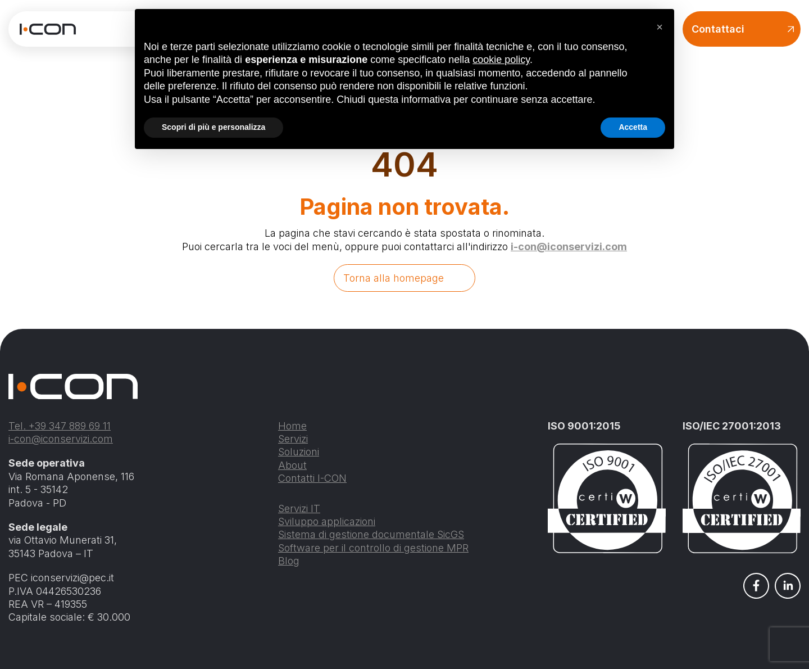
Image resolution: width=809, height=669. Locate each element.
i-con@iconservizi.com (569, 246)
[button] (660, 27)
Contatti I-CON (312, 478)
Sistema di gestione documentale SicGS (371, 534)
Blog (288, 561)
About (292, 465)
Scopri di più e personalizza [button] (213, 127)
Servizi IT (299, 508)
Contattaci (743, 29)
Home (292, 426)
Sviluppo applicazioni (326, 521)
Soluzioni (298, 452)
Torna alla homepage (393, 278)
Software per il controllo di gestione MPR (373, 548)
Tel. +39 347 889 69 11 (59, 426)
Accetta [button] (633, 127)
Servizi (293, 439)
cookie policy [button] (501, 59)
